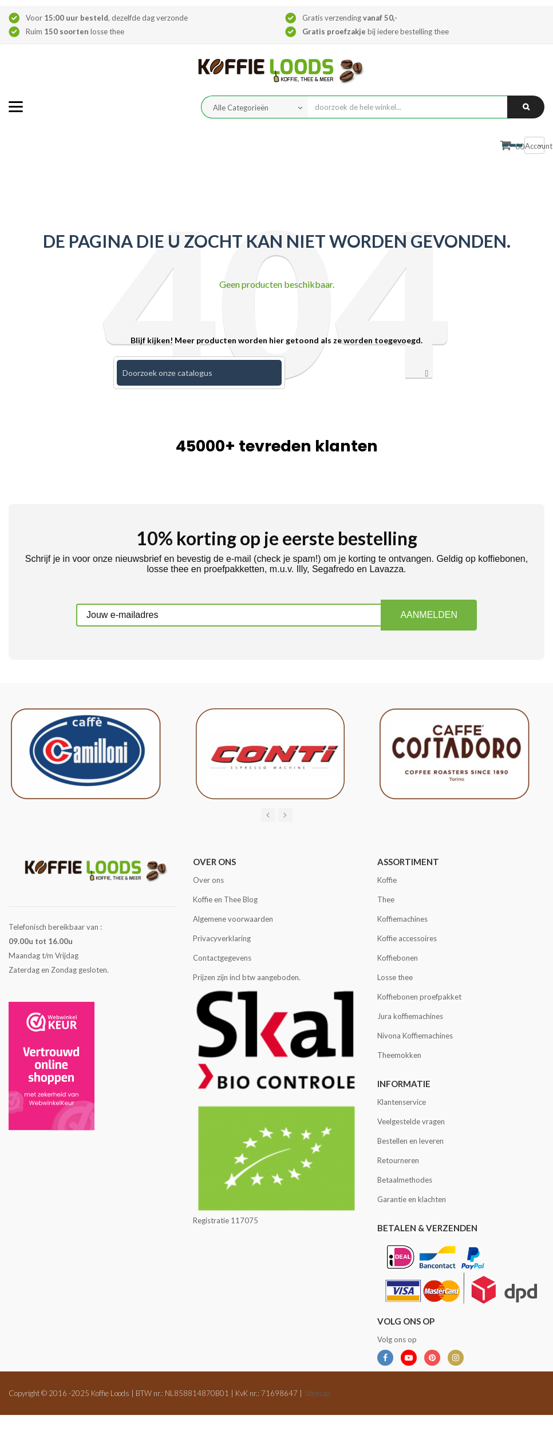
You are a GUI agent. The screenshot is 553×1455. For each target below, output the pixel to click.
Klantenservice (401, 1102)
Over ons (208, 880)
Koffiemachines (402, 918)
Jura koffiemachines (410, 1016)
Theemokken (399, 1055)
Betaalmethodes (404, 1179)
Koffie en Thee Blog (225, 899)
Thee (385, 899)
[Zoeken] (199, 373)
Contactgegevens (222, 957)
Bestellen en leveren (410, 1140)
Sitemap (317, 1393)
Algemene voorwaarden (233, 918)
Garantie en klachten (411, 1199)
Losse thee (395, 977)
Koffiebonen (397, 957)
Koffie (387, 880)
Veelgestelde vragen (411, 1121)
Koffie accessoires (407, 938)
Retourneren (398, 1160)
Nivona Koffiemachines (415, 1035)
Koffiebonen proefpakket (419, 996)
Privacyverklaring (222, 938)
